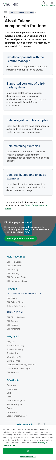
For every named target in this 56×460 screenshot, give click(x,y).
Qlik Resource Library (17, 281)
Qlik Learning (13, 273)
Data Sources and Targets (19, 368)
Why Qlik (11, 341)
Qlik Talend (12, 298)
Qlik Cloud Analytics (16, 317)
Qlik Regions (13, 372)
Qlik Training (12, 269)
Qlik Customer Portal (16, 277)
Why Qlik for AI (14, 357)
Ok (28, 451)
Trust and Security (15, 345)
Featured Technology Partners (21, 364)
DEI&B (9, 397)
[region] (28, 442)
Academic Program (16, 400)
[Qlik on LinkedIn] (44, 424)
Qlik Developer (14, 265)
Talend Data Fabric (16, 306)
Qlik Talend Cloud (15, 302)
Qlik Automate (13, 329)
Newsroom (12, 412)
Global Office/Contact (17, 416)
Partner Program (14, 404)
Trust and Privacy (15, 349)
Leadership (12, 389)
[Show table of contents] (5, 12)
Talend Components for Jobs (21, 12)
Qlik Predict (12, 325)
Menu (52, 5)
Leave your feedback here (20, 238)
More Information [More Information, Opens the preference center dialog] (28, 457)
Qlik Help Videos (15, 262)
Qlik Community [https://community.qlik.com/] (25, 424)
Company (11, 385)
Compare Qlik (13, 361)
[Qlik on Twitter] (39, 424)
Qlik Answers (13, 321)
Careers (10, 408)
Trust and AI (12, 353)
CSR (9, 393)
